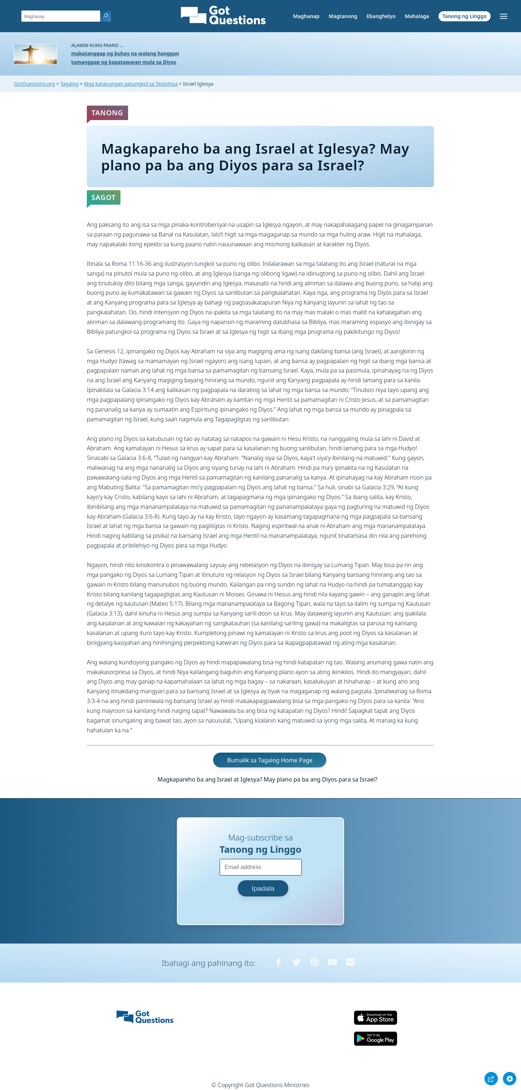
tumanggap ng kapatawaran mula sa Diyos (123, 62)
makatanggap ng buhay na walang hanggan (125, 53)
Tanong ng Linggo (464, 16)
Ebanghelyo (381, 16)
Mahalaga (417, 16)
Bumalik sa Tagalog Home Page (269, 760)
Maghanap (306, 16)
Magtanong (343, 16)
